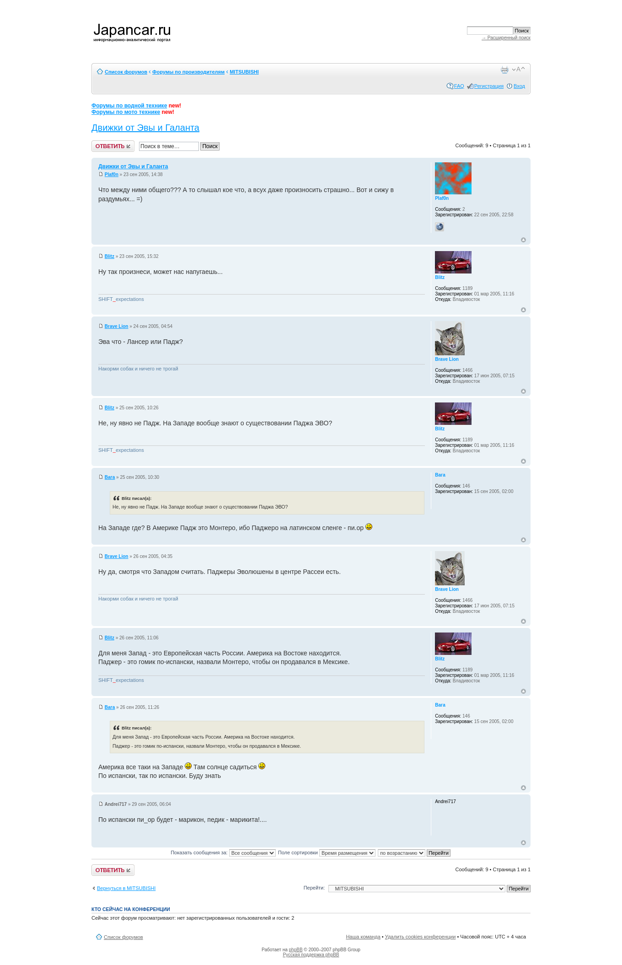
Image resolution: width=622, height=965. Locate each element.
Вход (519, 86)
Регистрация (489, 86)
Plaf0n (111, 174)
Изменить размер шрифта (518, 69)
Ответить (112, 146)
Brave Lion (117, 326)
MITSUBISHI (244, 72)
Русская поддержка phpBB (311, 954)
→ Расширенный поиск (506, 37)
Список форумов (126, 72)
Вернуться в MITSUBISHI (126, 888)
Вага (110, 477)
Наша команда (363, 936)
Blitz (109, 256)
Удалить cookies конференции (420, 936)
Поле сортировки (326, 852)
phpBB (296, 949)
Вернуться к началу (523, 239)
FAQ (459, 86)
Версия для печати (504, 69)
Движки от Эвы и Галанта (145, 128)
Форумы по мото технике (125, 112)
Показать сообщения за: (223, 852)
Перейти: (314, 887)
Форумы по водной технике (129, 105)
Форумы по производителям (188, 72)
